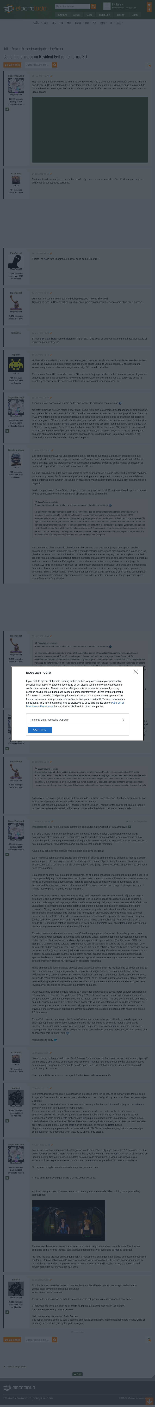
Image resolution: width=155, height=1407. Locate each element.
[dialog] (78, 703)
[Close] (137, 672)
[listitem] (78, 719)
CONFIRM (44, 729)
